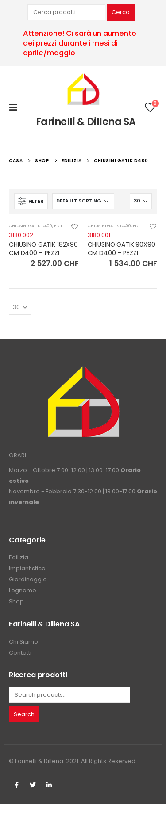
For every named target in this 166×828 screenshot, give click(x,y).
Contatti (20, 653)
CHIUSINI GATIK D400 (30, 226)
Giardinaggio (28, 579)
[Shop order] (83, 201)
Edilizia (18, 557)
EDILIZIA (62, 226)
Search (24, 714)
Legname (22, 590)
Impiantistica (27, 568)
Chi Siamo (23, 641)
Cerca (121, 12)
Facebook (16, 785)
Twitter (32, 785)
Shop (16, 601)
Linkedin (49, 785)
